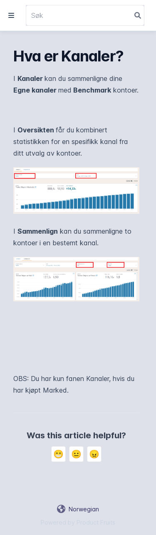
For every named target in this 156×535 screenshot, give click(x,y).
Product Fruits (96, 522)
